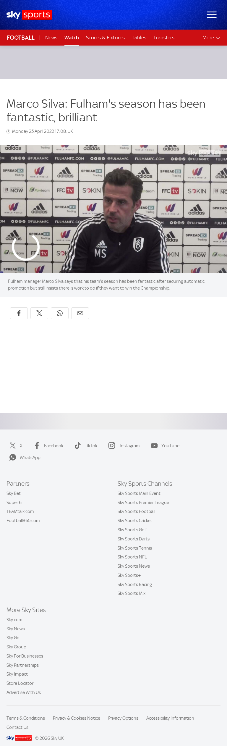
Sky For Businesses (25, 649)
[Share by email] (80, 306)
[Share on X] (39, 306)
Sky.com (14, 612)
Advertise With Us (24, 685)
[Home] (29, 15)
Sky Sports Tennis (135, 541)
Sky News (16, 621)
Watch (71, 38)
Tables (139, 38)
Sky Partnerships (23, 658)
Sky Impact (17, 667)
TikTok (84, 438)
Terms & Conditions (26, 711)
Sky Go (13, 630)
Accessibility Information (170, 711)
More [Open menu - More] (211, 38)
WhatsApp (23, 450)
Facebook (47, 438)
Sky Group (16, 639)
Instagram (123, 438)
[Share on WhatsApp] (60, 306)
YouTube (163, 438)
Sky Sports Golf (132, 522)
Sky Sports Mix (131, 586)
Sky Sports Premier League (143, 495)
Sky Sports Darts (134, 532)
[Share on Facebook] (19, 306)
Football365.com (23, 513)
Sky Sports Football (136, 504)
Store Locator (20, 676)
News (51, 38)
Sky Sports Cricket (135, 513)
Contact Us (17, 720)
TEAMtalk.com (20, 504)
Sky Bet (14, 486)
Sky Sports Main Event (139, 486)
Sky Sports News (134, 559)
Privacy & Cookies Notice (76, 711)
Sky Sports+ (129, 568)
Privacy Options (123, 711)
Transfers (163, 38)
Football (21, 37)
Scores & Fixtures (105, 38)
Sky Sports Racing (135, 577)
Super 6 (14, 495)
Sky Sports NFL (132, 550)
